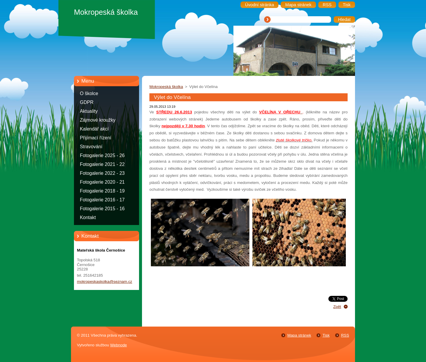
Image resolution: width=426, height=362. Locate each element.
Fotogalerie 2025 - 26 (102, 155)
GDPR (86, 102)
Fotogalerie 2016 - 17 (102, 199)
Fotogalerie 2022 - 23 (102, 173)
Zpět (337, 306)
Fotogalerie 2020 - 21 (102, 182)
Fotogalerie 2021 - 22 (102, 164)
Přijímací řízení (95, 137)
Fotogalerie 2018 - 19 (102, 190)
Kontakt (88, 217)
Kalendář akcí (94, 128)
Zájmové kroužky (97, 120)
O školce (89, 93)
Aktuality (89, 111)
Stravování (91, 146)
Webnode (118, 345)
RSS (345, 335)
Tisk (326, 335)
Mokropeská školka (166, 86)
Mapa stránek (299, 335)
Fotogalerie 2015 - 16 (102, 208)
